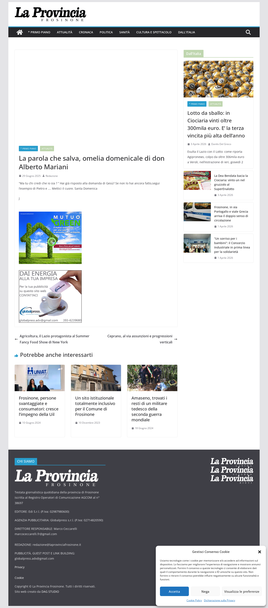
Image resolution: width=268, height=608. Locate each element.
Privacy (19, 567)
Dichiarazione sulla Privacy (219, 600)
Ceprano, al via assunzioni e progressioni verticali (142, 339)
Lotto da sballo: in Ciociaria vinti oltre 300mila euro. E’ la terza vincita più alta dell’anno (216, 124)
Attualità (64, 32)
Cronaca (86, 32)
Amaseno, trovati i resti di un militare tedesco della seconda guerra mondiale (149, 409)
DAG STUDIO (50, 592)
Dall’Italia (186, 32)
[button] (260, 552)
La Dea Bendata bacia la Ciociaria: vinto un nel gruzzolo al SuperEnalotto (231, 182)
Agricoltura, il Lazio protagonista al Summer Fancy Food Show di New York (52, 339)
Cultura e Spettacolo (153, 32)
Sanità (124, 32)
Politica (106, 32)
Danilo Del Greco (221, 144)
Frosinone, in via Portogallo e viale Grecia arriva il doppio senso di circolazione (231, 213)
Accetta (174, 591)
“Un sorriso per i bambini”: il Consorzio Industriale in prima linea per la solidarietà (232, 245)
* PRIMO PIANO (39, 32)
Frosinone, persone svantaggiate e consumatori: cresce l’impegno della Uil (38, 406)
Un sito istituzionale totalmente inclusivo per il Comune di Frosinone (95, 406)
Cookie (19, 578)
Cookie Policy (194, 600)
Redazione (52, 176)
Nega (205, 591)
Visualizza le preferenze (241, 591)
